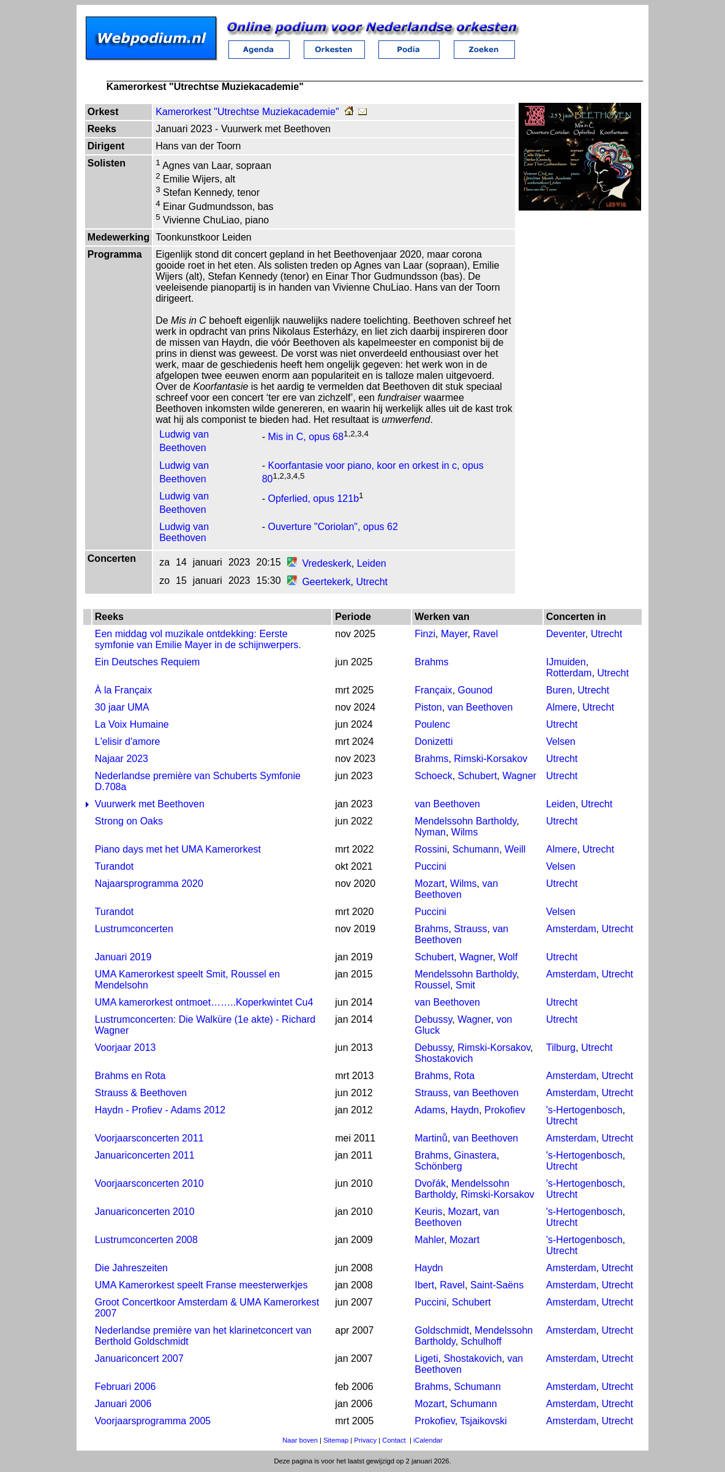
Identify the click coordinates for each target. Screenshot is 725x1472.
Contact (394, 1440)
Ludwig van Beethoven (184, 532)
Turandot (114, 866)
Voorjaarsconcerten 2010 (149, 1183)
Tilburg (561, 1047)
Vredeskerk (326, 563)
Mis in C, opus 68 (306, 437)
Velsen (561, 741)
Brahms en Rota (130, 1075)
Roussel (432, 985)
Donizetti (434, 741)
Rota (464, 1075)
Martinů (431, 1138)
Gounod (475, 690)
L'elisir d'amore (127, 741)
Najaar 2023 (121, 758)
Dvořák (430, 1183)
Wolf (508, 957)
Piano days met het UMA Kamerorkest (178, 849)
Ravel (485, 634)
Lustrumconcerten (134, 929)
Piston (428, 707)
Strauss (470, 929)
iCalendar (428, 1440)
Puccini (430, 866)
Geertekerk (326, 582)
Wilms (464, 832)
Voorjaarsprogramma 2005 (153, 1421)
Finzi (425, 634)
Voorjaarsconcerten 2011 (149, 1138)
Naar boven (300, 1440)
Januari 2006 (123, 1404)
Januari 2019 (123, 957)
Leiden (371, 563)
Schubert (477, 776)
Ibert (424, 1285)
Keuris (428, 1211)
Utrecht (372, 582)
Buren (559, 690)
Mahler (429, 1240)
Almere (561, 707)
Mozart (430, 883)
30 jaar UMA (122, 707)
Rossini (430, 849)
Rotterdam (569, 673)
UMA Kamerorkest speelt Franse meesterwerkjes (201, 1285)
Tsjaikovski (483, 1421)
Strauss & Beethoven (141, 1093)
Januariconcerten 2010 (145, 1211)
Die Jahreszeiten (131, 1268)
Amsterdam (571, 929)
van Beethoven (480, 707)
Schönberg (438, 1166)
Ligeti (426, 1358)
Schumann (476, 849)
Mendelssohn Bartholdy (465, 821)
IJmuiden (566, 662)
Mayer (454, 634)
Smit (465, 985)
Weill (515, 849)
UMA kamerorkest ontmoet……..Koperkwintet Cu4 (204, 1002)
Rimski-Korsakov (490, 758)
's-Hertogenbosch (584, 1110)
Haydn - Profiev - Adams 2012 (160, 1110)
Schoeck (433, 776)
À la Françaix (123, 690)
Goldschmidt (442, 1330)
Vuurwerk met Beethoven (150, 804)
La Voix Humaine (132, 724)
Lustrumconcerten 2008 (146, 1240)
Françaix (433, 690)
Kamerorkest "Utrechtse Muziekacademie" (247, 111)
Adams (430, 1110)
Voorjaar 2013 (125, 1047)
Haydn (465, 1110)
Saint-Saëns (497, 1285)
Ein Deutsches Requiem (147, 662)
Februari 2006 (125, 1386)
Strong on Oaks (129, 821)
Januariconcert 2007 (139, 1358)
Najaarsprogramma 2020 (149, 883)
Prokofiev (504, 1110)
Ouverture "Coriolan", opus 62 (332, 526)
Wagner (519, 776)
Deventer (565, 634)
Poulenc (432, 724)
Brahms (431, 662)
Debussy (433, 1019)
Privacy (365, 1440)
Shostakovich (444, 1058)
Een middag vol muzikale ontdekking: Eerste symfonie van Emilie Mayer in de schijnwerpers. (198, 639)
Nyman (430, 832)
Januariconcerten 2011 (145, 1155)
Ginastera (475, 1155)
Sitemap (335, 1440)
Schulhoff (481, 1341)
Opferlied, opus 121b (313, 498)
